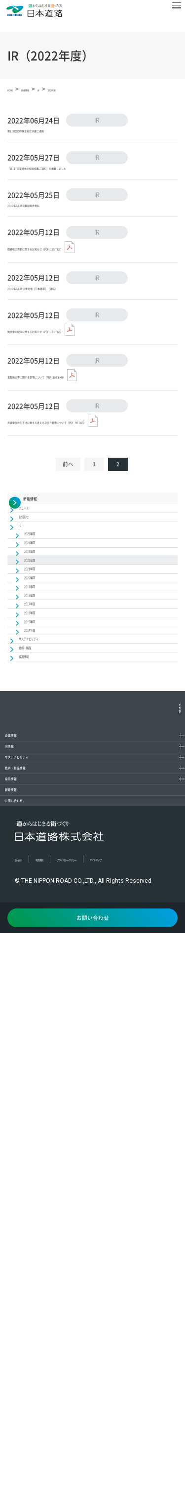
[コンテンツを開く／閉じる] (172, 1156)
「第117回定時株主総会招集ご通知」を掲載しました (91, 185)
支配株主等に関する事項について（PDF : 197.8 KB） (84, 443)
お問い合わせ (40, 1345)
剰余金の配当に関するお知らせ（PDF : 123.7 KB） (90, 381)
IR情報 (27, 1187)
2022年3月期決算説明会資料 (54, 235)
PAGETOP (173, 1128)
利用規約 (63, 1413)
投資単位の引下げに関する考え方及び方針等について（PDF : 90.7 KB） (92, 500)
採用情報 (31, 1282)
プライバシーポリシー (121, 1413)
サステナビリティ (48, 1219)
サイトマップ (34, 1427)
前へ (68, 553)
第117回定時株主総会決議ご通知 (61, 134)
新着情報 (31, 1313)
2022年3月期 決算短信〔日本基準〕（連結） (80, 336)
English (26, 1413)
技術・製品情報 (44, 1250)
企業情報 (31, 1156)
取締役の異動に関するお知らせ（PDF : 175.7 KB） (90, 279)
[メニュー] (169, 16)
